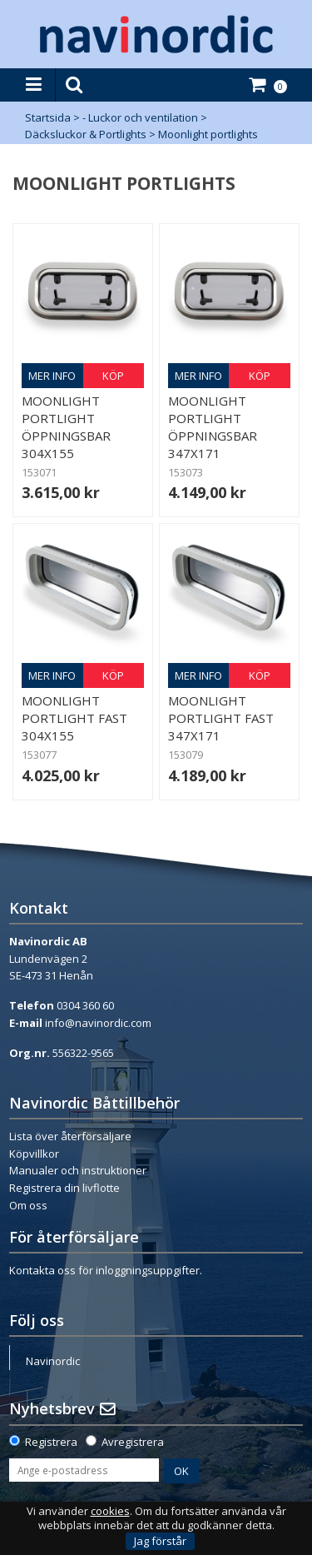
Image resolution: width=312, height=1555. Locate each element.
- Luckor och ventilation (140, 117)
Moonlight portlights (208, 134)
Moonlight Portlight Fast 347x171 (221, 718)
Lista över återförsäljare (70, 1136)
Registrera (51, 1441)
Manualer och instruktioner (77, 1170)
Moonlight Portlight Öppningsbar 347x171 (212, 426)
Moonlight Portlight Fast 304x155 (74, 718)
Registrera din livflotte (64, 1187)
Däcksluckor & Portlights (85, 134)
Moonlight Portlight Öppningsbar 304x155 (66, 426)
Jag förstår (160, 1540)
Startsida (48, 117)
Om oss (28, 1205)
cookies (110, 1511)
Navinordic (53, 1360)
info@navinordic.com (98, 1022)
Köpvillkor (34, 1153)
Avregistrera (133, 1441)
